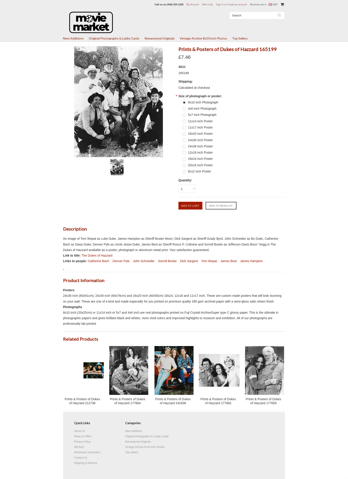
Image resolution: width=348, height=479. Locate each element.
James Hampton (251, 261)
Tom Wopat (209, 261)
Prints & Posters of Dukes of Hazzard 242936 (173, 401)
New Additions (73, 38)
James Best (228, 261)
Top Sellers (240, 38)
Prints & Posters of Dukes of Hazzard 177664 (127, 401)
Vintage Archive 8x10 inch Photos (203, 38)
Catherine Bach (98, 261)
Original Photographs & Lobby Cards (114, 38)
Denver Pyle (121, 261)
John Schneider (143, 261)
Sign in (219, 4)
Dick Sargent (189, 261)
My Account (192, 4)
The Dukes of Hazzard (96, 255)
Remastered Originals (159, 38)
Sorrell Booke (167, 261)
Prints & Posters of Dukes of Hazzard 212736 (82, 401)
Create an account (237, 4)
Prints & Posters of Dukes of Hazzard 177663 (218, 401)
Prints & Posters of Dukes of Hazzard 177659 (263, 401)
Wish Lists (207, 4)
